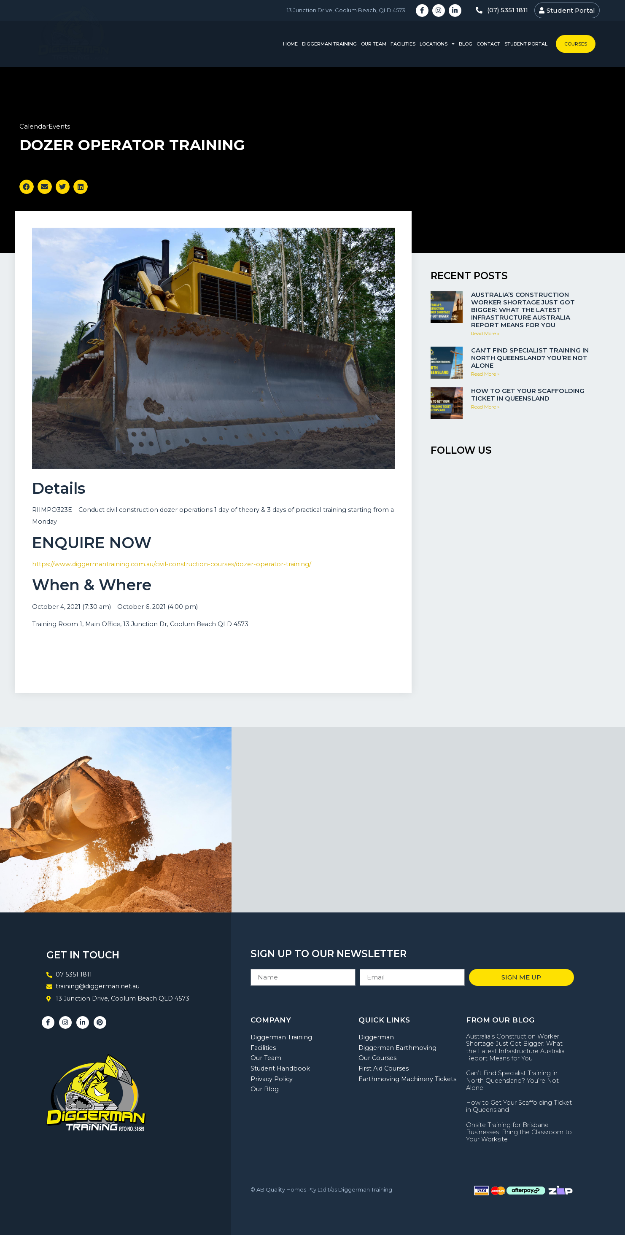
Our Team (373, 44)
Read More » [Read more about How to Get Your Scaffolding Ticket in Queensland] (485, 407)
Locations (437, 44)
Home (290, 44)
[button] (26, 187)
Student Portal (525, 44)
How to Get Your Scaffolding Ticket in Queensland (528, 394)
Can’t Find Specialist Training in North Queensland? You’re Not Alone (530, 357)
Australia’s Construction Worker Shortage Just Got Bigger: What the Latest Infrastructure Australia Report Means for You (523, 310)
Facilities (403, 44)
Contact (488, 44)
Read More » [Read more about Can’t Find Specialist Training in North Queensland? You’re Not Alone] (485, 374)
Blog (465, 44)
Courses (575, 44)
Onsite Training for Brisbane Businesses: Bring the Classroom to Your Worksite (519, 1132)
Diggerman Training (329, 44)
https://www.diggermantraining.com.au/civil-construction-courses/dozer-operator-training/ (171, 564)
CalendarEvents (44, 126)
